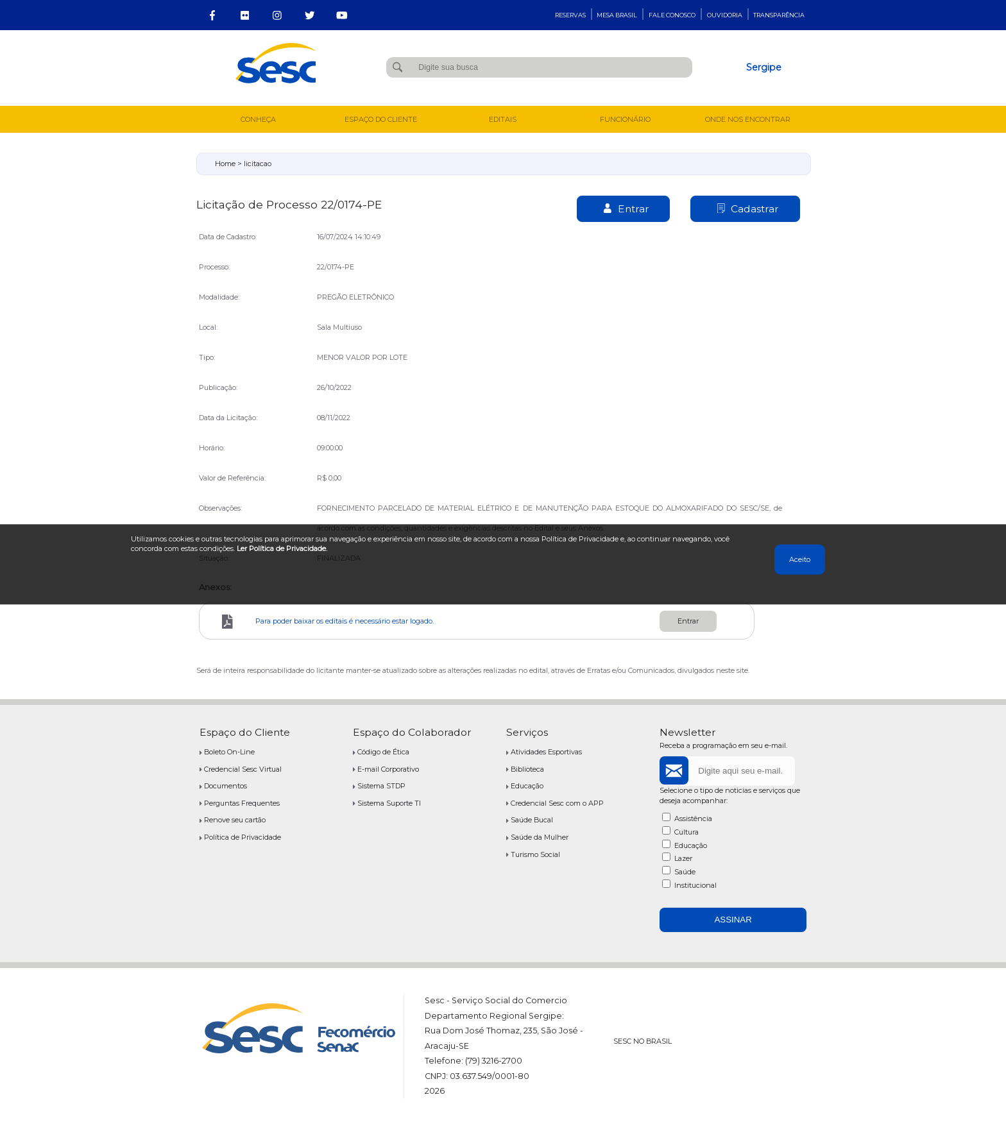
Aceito (799, 559)
